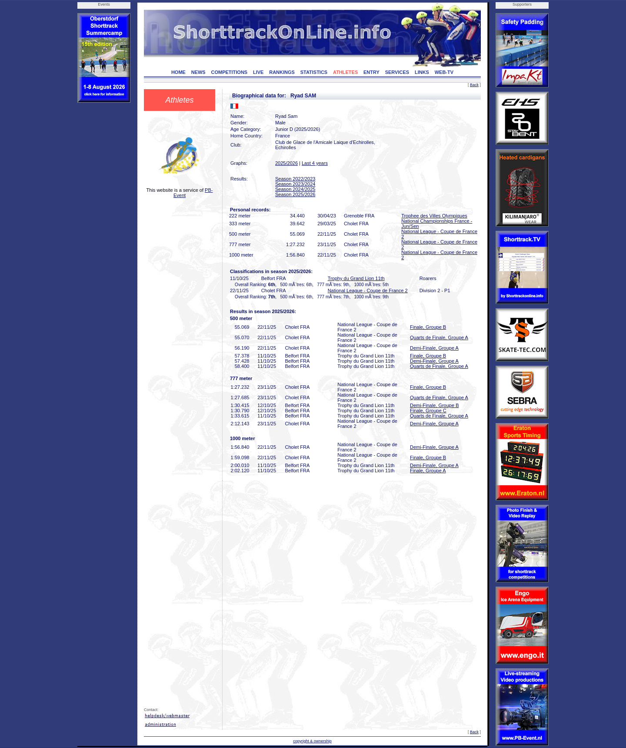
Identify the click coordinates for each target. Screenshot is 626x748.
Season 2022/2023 (295, 178)
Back (474, 85)
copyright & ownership (312, 741)
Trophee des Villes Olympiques (434, 215)
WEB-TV (444, 72)
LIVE (258, 72)
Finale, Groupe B (428, 327)
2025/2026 (286, 163)
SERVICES (397, 72)
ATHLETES (345, 72)
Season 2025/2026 (295, 194)
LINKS (422, 72)
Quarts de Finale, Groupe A (439, 337)
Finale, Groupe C (428, 410)
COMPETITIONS (229, 72)
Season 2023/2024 (295, 184)
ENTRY (371, 72)
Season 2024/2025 (295, 189)
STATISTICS (314, 72)
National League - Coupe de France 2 (368, 290)
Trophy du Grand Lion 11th (356, 278)
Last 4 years (315, 163)
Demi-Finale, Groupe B (434, 405)
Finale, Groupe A (428, 470)
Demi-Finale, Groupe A (434, 348)
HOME (178, 72)
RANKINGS (282, 72)
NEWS (198, 72)
